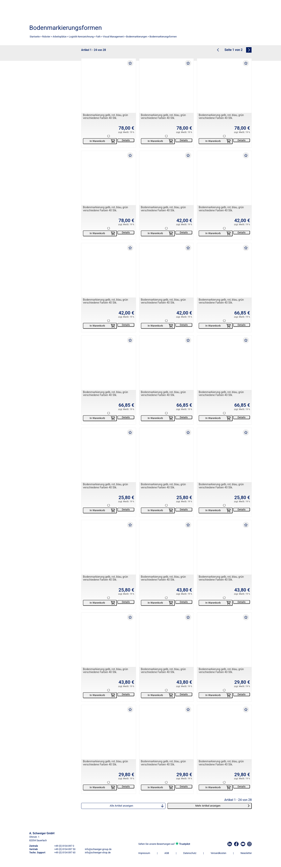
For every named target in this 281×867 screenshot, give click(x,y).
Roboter (46, 36)
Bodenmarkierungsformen (163, 36)
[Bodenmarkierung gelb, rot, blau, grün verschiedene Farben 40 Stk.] (108, 85)
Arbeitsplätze (59, 36)
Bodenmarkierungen (136, 36)
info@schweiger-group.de (98, 849)
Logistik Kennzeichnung (81, 36)
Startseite (35, 36)
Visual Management (113, 36)
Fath (98, 36)
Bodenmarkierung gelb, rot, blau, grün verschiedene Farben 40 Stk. (105, 116)
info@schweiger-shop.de (98, 852)
